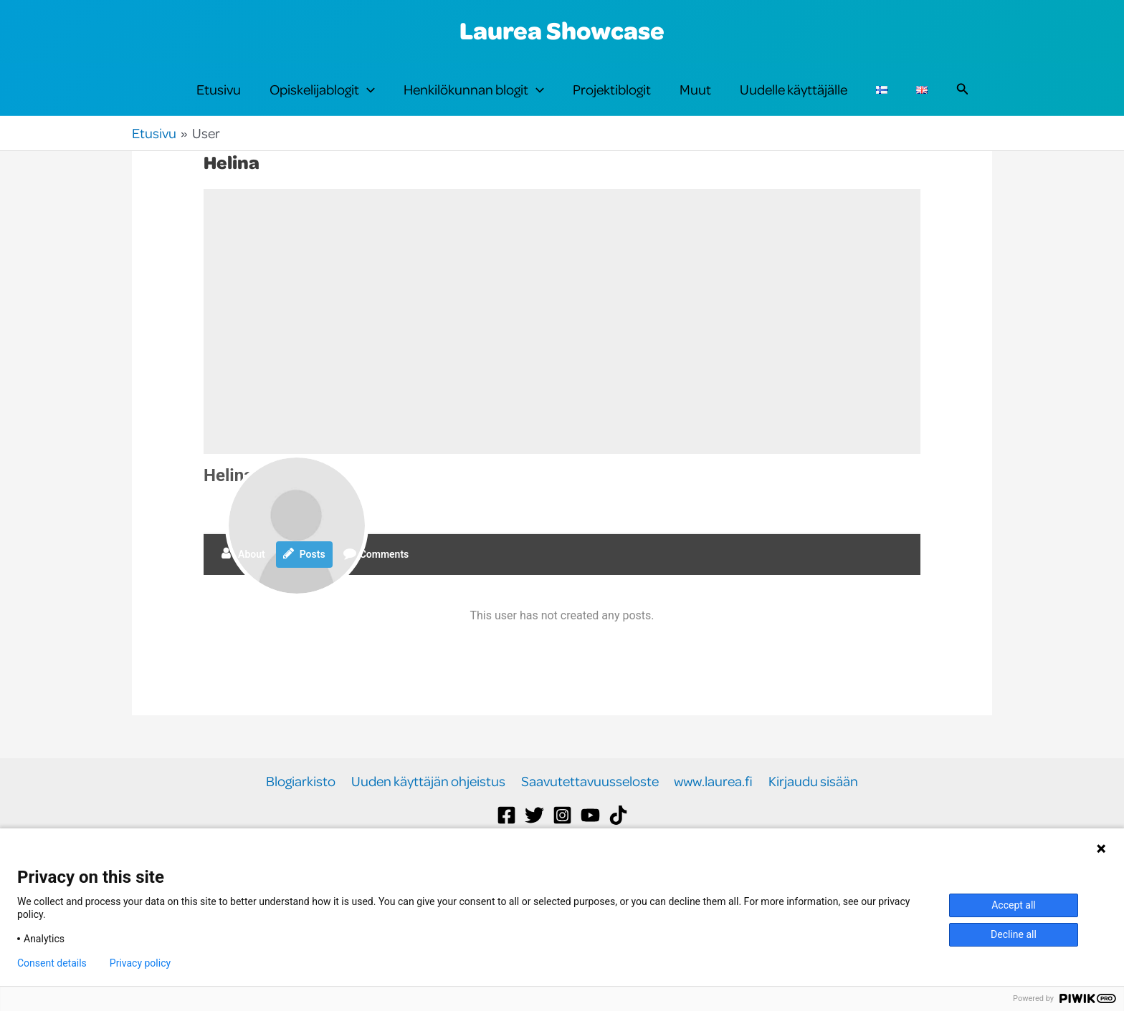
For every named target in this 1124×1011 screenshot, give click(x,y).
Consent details (52, 963)
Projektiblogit (612, 101)
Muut (695, 101)
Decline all (1014, 934)
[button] (367, 101)
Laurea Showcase (562, 30)
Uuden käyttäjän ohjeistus (430, 805)
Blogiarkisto (303, 805)
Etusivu (218, 101)
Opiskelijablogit (322, 101)
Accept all (1013, 905)
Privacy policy (140, 963)
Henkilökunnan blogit (474, 101)
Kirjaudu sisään (811, 805)
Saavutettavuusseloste (590, 805)
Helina (228, 500)
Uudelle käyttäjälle (793, 101)
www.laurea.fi (712, 805)
